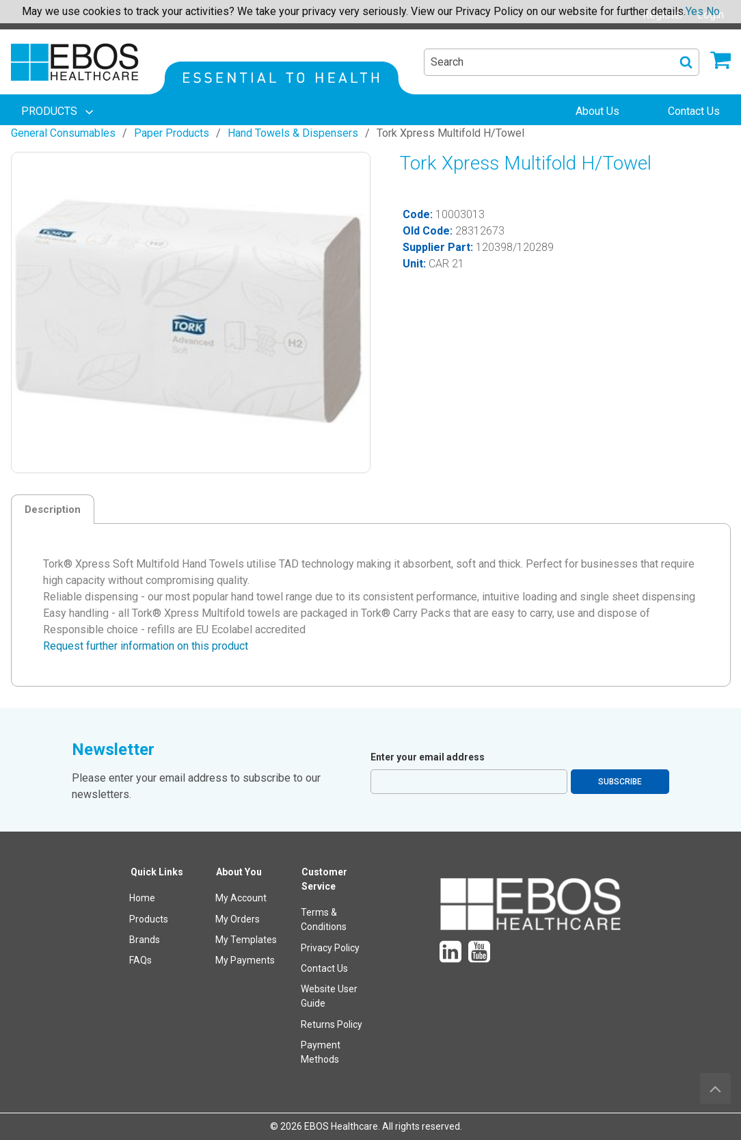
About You (239, 871)
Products (148, 919)
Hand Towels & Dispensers (293, 133)
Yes (694, 11)
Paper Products (171, 133)
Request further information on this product (145, 645)
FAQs (140, 960)
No (713, 11)
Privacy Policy (330, 947)
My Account (241, 897)
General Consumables (63, 133)
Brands (144, 939)
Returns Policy (331, 1024)
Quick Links (157, 871)
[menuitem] (59, 111)
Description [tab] (53, 509)
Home (142, 897)
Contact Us (324, 968)
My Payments (245, 960)
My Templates (246, 939)
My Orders (237, 919)
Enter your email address (427, 757)
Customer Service (324, 879)
